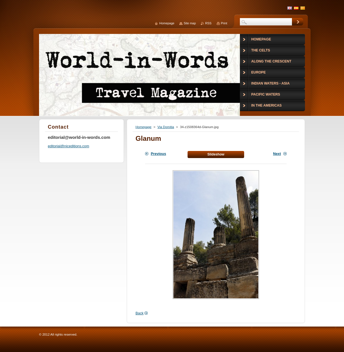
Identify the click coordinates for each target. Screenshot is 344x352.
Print (224, 23)
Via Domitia (165, 127)
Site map (190, 23)
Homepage (143, 127)
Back (139, 313)
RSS (208, 23)
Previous (158, 154)
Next (277, 154)
